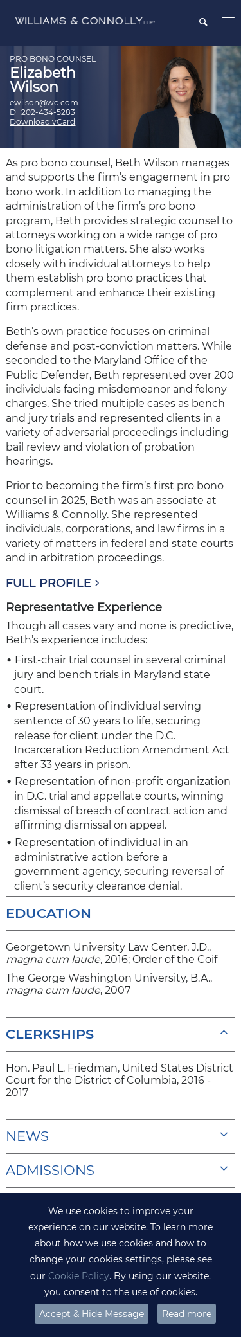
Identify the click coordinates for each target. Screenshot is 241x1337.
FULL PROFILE (48, 583)
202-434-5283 (48, 112)
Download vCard (42, 122)
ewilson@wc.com (44, 102)
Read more (186, 1314)
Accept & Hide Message (91, 1314)
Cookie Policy (78, 1276)
